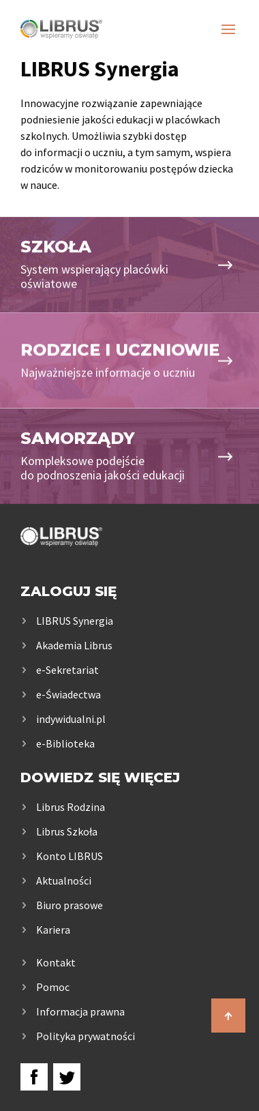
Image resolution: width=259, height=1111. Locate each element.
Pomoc (53, 986)
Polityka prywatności (85, 1036)
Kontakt (56, 962)
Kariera (53, 929)
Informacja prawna (80, 1011)
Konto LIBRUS (69, 855)
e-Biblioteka (65, 743)
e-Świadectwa (68, 694)
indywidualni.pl (71, 718)
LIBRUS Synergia (74, 620)
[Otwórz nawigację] (229, 29)
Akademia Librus (74, 645)
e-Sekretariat (67, 669)
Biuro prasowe (69, 905)
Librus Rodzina (70, 806)
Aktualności (63, 880)
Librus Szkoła (66, 831)
